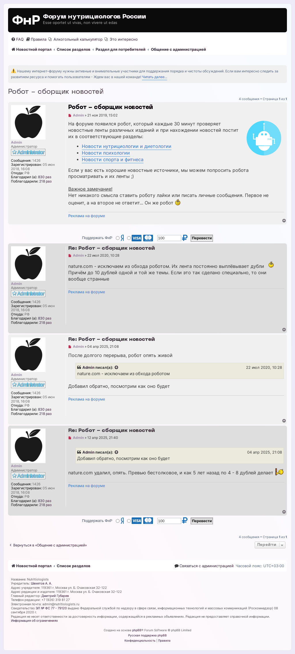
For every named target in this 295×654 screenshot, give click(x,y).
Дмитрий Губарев (55, 596)
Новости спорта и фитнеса (112, 159)
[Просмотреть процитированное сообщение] (116, 367)
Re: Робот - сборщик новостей (111, 248)
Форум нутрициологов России (94, 17)
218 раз (45, 181)
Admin (88, 367)
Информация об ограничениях (34, 621)
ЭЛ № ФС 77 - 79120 (51, 608)
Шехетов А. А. (41, 583)
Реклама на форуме (86, 215)
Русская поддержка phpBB (147, 635)
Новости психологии (106, 153)
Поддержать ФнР (97, 238)
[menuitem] (17, 39)
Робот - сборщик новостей (55, 92)
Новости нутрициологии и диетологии (126, 146)
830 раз (44, 177)
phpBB (136, 630)
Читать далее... (154, 77)
